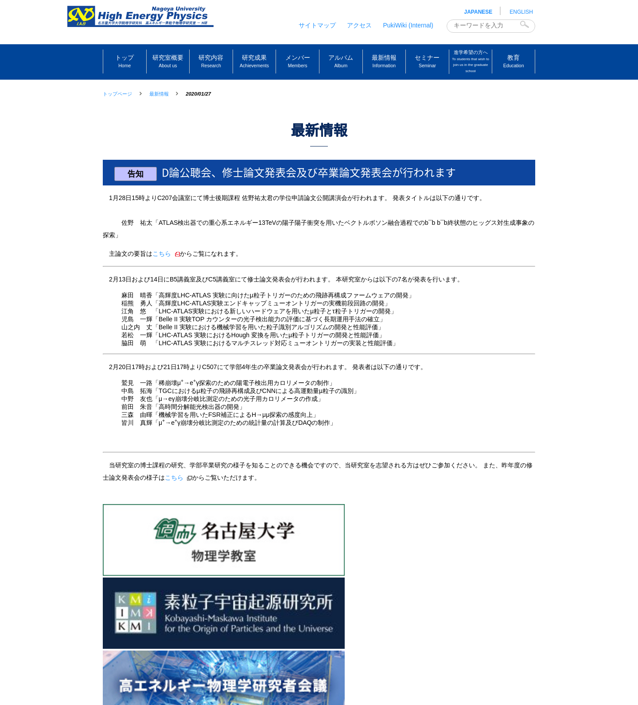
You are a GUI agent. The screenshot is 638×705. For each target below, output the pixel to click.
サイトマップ (317, 25)
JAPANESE (478, 12)
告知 (137, 182)
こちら (161, 262)
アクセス (359, 25)
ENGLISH (521, 12)
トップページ (117, 93)
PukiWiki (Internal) (408, 25)
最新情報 (159, 93)
